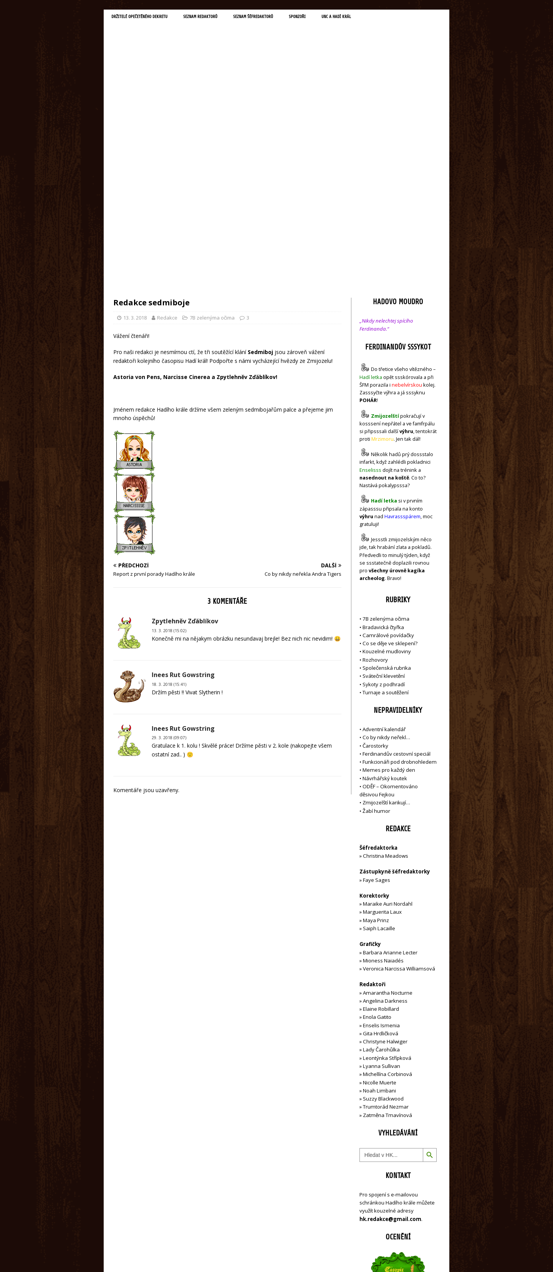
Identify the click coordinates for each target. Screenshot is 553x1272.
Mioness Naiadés (383, 796)
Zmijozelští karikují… (386, 639)
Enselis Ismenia (381, 861)
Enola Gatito (377, 853)
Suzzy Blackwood (383, 935)
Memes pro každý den (389, 606)
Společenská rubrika (387, 504)
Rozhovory (375, 496)
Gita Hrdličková (380, 869)
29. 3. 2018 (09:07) (169, 574)
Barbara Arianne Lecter (390, 788)
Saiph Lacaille (379, 764)
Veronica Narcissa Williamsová (399, 805)
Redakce (167, 154)
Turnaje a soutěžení (386, 528)
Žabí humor (376, 647)
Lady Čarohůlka (381, 886)
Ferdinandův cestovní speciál (396, 590)
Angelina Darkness (384, 837)
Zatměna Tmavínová (387, 951)
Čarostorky (375, 581)
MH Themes (221, 1254)
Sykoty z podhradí (384, 520)
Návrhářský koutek (385, 614)
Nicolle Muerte (379, 918)
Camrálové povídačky (388, 471)
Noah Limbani (379, 926)
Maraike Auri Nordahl (387, 740)
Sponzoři (338, 17)
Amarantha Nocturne (387, 828)
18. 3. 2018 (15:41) (169, 520)
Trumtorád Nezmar (386, 943)
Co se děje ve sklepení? (390, 479)
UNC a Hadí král (383, 17)
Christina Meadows (385, 692)
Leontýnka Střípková (387, 894)
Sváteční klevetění (384, 512)
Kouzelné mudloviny (387, 487)
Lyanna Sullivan (381, 902)
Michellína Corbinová (387, 910)
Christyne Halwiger (385, 878)
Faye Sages (376, 716)
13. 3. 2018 (135, 154)
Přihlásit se (372, 1222)
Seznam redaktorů (222, 17)
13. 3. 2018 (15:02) (169, 467)
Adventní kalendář (384, 565)
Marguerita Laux (382, 748)
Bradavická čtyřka (383, 463)
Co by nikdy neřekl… (386, 573)
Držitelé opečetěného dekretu (148, 17)
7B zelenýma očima (212, 154)
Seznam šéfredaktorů (285, 17)
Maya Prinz (376, 756)
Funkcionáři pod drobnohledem (400, 598)
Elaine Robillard (381, 845)
